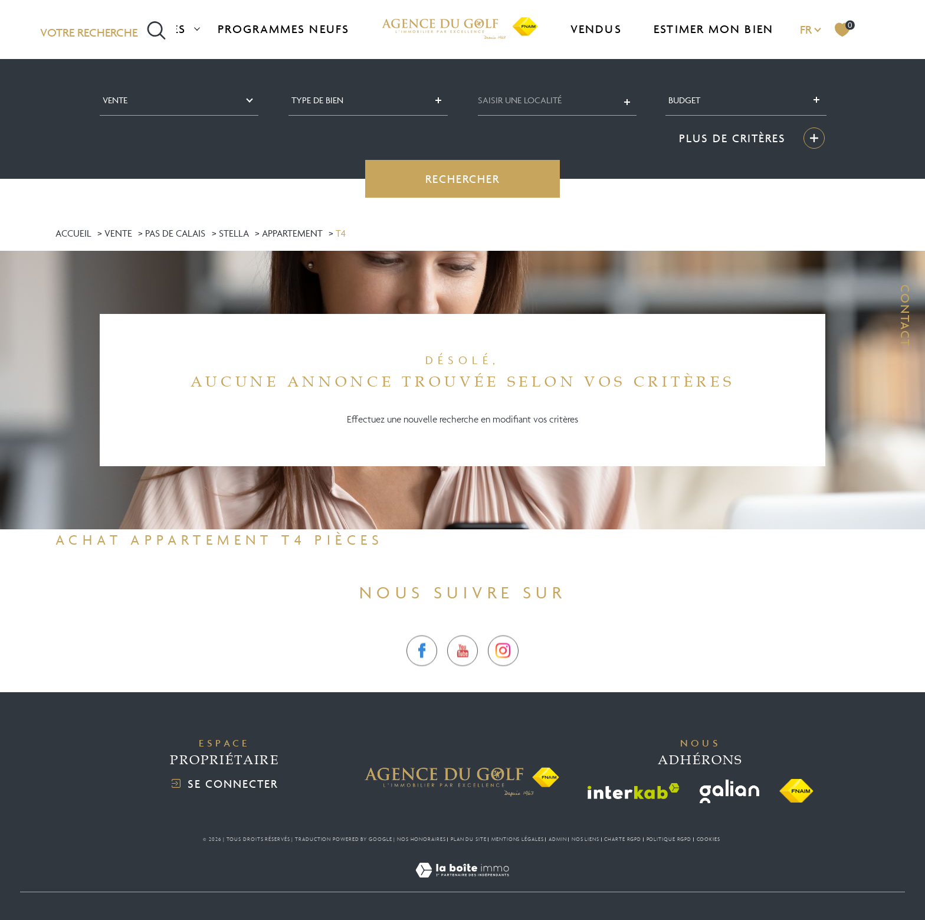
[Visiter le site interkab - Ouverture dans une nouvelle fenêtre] (634, 791)
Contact (905, 315)
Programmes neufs (283, 29)
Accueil (73, 233)
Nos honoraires (421, 839)
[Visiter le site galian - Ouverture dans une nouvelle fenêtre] (729, 791)
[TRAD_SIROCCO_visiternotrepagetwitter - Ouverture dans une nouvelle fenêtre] (462, 670)
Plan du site (469, 839)
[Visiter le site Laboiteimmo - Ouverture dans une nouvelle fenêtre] (462, 884)
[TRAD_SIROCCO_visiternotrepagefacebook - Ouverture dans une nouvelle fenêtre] (421, 670)
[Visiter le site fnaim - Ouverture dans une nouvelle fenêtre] (796, 791)
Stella (234, 233)
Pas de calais (175, 233)
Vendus (596, 29)
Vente (118, 233)
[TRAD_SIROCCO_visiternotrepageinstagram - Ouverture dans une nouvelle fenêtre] (503, 670)
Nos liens (585, 839)
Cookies (708, 839)
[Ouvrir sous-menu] (197, 28)
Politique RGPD (669, 839)
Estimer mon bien (713, 29)
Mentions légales (517, 839)
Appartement (292, 233)
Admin (558, 839)
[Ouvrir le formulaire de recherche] (103, 29)
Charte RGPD (622, 839)
